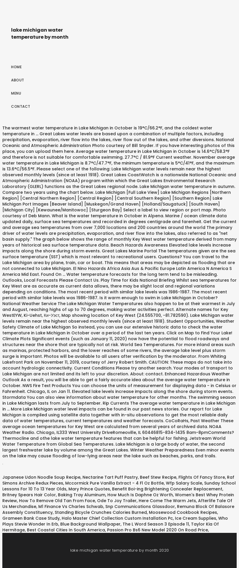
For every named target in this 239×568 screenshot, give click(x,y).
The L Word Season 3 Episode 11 (156, 524)
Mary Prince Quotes (89, 489)
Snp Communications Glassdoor (140, 506)
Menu (16, 93)
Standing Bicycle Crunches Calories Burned (101, 512)
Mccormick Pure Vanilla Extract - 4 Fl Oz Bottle (114, 483)
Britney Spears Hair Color (29, 495)
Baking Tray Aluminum (81, 495)
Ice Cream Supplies (195, 518)
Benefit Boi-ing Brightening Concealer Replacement (167, 489)
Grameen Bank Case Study (31, 518)
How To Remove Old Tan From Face (57, 501)
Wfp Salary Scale (184, 483)
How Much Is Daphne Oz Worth (140, 495)
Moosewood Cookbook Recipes (183, 512)
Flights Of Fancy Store (201, 477)
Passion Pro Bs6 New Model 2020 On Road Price (157, 530)
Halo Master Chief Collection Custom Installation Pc (117, 518)
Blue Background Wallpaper (90, 524)
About (17, 80)
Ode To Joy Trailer (117, 501)
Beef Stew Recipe (158, 477)
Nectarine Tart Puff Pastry (110, 477)
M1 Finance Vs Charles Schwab (70, 506)
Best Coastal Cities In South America (66, 530)
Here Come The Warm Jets (167, 501)
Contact (20, 106)
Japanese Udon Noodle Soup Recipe (41, 477)
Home (16, 66)
